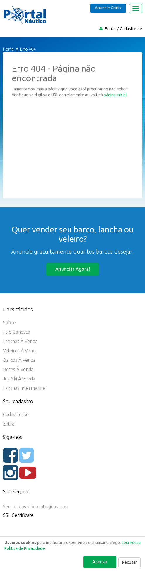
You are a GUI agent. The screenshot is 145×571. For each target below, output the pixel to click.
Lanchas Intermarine (24, 388)
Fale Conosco (16, 332)
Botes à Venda (18, 369)
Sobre (9, 322)
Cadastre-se (131, 28)
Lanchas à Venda (20, 341)
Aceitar (100, 561)
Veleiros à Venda (20, 350)
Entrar (110, 28)
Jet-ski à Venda (19, 378)
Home (8, 49)
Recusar (129, 562)
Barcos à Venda (19, 360)
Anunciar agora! (72, 269)
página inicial (115, 94)
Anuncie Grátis (108, 8)
